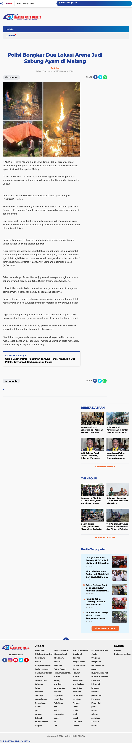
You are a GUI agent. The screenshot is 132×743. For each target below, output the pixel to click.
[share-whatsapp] (105, 77)
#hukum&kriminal (99, 650)
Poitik (37, 707)
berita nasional (41, 669)
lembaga (95, 688)
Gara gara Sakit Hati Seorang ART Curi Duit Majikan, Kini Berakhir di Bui (97, 560)
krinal (37, 688)
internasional (41, 680)
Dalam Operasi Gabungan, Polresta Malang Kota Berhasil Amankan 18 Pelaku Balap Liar (90, 526)
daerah (76, 669)
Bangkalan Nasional (44, 665)
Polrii (56, 710)
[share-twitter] (100, 77)
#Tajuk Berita (79, 661)
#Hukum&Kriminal (43, 654)
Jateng (57, 680)
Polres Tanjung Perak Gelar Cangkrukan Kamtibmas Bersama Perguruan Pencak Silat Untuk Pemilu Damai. (96, 588)
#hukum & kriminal (63, 650)
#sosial (38, 661)
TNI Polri (95, 722)
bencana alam (79, 665)
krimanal (39, 684)
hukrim (57, 676)
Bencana (58, 665)
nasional (95, 691)
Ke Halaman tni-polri (105, 537)
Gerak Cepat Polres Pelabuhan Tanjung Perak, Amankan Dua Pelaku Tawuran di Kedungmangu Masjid (40, 360)
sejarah (94, 714)
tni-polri (38, 725)
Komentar (11, 381)
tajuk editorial (41, 722)
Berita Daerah (97, 665)
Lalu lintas (77, 688)
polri (37, 710)
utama (94, 725)
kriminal (57, 684)
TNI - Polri (77, 722)
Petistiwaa (58, 703)
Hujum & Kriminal (99, 673)
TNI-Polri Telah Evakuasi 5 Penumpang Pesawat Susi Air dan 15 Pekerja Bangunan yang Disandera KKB (117, 526)
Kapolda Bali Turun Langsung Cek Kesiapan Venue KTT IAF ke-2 (92, 430)
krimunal (95, 684)
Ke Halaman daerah (105, 467)
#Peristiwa (59, 658)
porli (75, 714)
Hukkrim (39, 676)
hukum (76, 676)
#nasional (77, 654)
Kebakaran (77, 680)
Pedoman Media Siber (123, 654)
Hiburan (76, 673)
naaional (39, 691)
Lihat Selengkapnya (105, 628)
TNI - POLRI (89, 478)
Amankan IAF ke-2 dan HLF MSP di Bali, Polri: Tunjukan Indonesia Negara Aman (91, 501)
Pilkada (76, 703)
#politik (76, 658)
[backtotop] (66, 640)
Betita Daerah (60, 669)
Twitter (22, 661)
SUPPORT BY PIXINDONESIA (15, 741)
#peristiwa (40, 658)
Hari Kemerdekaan (43, 673)
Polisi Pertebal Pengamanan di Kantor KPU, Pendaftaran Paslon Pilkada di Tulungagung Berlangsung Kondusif (117, 430)
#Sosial (57, 661)
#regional (95, 658)
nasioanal (77, 691)
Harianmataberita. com (63, 673)
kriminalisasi (78, 684)
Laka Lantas (59, 688)
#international (60, 654)
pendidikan (59, 699)
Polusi (94, 710)
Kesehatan (96, 680)
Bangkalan (96, 661)
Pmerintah (96, 703)
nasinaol (57, 691)
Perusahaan (40, 703)
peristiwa (77, 699)
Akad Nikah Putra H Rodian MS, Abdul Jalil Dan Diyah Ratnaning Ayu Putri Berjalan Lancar (97, 574)
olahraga (39, 695)
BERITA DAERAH (93, 407)
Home (8, 3)
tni (55, 722)
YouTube (28, 661)
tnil (55, 725)
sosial (75, 718)
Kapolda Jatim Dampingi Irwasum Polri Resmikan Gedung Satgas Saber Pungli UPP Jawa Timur (97, 602)
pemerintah (96, 695)
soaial (56, 718)
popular (38, 714)
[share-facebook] (95, 77)
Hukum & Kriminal (99, 676)
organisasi (58, 695)
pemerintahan (41, 699)
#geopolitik (40, 650)
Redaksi (117, 650)
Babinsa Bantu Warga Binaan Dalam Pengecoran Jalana (97, 615)
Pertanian (95, 699)
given (93, 669)
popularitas (59, 714)
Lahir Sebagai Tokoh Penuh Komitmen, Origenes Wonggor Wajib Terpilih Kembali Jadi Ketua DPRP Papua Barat (92, 455)
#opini (94, 654)
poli (55, 707)
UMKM (76, 725)
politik (94, 707)
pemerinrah (78, 695)
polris (75, 710)
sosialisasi (95, 718)
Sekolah (38, 718)
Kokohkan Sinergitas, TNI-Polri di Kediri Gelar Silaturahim (117, 500)
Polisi (75, 707)
